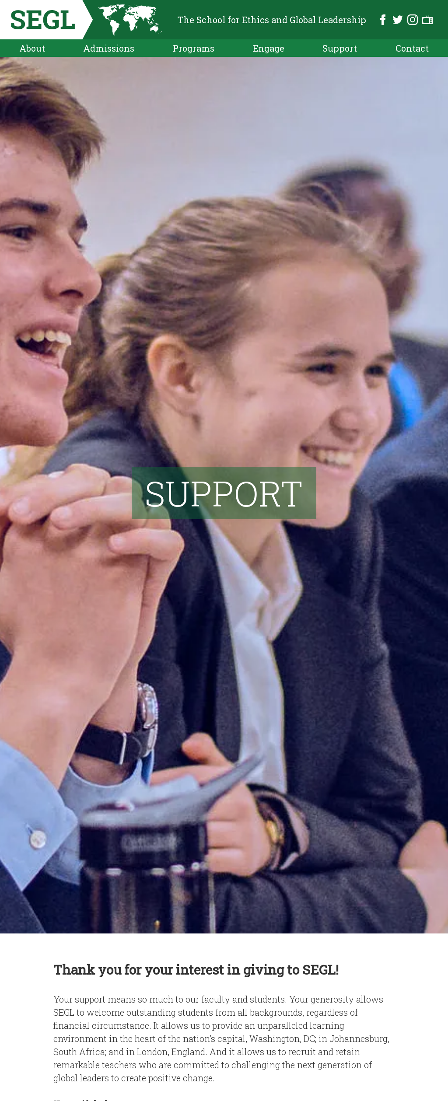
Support (339, 48)
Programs (193, 48)
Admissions (108, 48)
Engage (268, 48)
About (32, 48)
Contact (412, 48)
